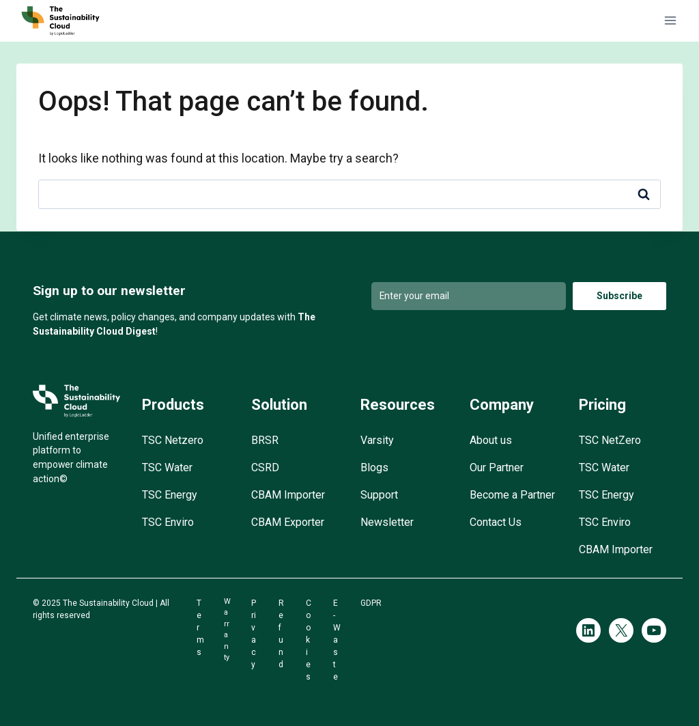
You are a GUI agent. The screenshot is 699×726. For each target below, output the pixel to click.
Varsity (377, 440)
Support (379, 494)
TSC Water (167, 467)
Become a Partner (512, 494)
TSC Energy (169, 494)
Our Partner (497, 467)
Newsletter (387, 522)
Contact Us (496, 522)
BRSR (265, 440)
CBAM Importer (288, 494)
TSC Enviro (168, 522)
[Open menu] (670, 20)
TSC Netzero (172, 440)
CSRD (265, 467)
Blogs (374, 467)
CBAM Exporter (287, 522)
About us (491, 440)
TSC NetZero (610, 440)
